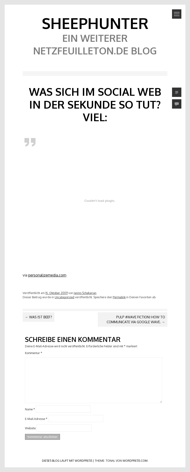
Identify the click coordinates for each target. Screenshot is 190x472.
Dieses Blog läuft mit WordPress (67, 460)
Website (30, 428)
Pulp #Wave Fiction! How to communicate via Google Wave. (136, 319)
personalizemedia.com (47, 275)
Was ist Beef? (38, 317)
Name (30, 409)
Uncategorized (64, 297)
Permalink (119, 297)
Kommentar (33, 353)
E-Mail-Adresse (36, 418)
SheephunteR (95, 23)
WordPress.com (135, 460)
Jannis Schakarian (85, 293)
